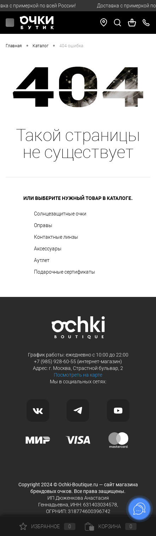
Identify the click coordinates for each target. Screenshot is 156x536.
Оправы (43, 225)
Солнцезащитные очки (60, 214)
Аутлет (42, 260)
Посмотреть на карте (78, 375)
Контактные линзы (56, 237)
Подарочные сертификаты (64, 272)
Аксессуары (48, 248)
